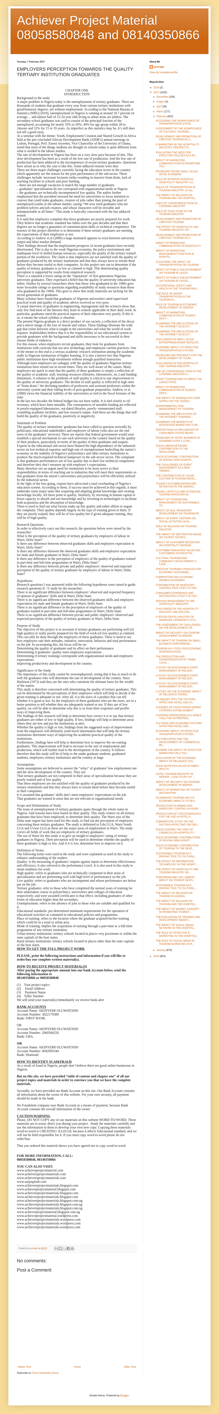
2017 (157, 92)
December (162, 96)
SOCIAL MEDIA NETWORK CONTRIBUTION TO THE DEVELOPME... (172, 448)
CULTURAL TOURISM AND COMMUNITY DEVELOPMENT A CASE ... (176, 561)
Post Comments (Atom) (45, 1373)
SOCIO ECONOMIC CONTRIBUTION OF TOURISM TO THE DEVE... (177, 847)
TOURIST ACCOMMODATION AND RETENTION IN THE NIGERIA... (176, 485)
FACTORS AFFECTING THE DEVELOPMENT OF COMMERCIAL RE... (178, 742)
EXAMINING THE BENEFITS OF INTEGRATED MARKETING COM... (177, 423)
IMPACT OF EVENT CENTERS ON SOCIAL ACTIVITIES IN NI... (176, 520)
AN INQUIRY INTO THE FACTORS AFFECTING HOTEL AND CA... (175, 701)
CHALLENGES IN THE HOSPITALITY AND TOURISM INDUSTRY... (177, 365)
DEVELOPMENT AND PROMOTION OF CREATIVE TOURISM (178, 220)
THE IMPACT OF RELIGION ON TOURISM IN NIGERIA (174, 895)
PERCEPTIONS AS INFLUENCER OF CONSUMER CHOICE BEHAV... (177, 431)
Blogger (124, 1395)
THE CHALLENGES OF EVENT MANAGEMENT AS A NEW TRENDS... (174, 467)
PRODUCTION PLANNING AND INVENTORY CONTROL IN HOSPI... (178, 807)
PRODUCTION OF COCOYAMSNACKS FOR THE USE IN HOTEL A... (178, 815)
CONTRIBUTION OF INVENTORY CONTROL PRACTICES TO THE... (177, 586)
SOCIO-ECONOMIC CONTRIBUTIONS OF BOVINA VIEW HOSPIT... (178, 839)
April (159, 106)
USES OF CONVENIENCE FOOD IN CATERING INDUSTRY (176, 205)
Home (77, 1366)
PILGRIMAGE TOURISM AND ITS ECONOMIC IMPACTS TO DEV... (176, 799)
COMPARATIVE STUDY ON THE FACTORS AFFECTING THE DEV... (177, 823)
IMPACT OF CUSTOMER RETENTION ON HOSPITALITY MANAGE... (178, 544)
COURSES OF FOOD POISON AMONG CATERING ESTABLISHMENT (178, 709)
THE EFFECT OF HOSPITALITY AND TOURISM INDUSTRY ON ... (177, 228)
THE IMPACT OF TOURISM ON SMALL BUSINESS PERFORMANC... (178, 642)
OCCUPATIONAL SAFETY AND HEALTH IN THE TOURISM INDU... (177, 287)
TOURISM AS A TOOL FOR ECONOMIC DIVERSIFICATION (179, 650)
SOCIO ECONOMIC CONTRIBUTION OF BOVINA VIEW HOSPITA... (177, 458)
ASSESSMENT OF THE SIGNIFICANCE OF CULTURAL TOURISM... (179, 130)
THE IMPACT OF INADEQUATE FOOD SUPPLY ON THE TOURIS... (178, 399)
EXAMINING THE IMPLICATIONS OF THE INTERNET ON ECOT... (177, 325)
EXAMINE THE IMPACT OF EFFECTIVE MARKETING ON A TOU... (179, 751)
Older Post (130, 1366)
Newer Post (24, 1366)
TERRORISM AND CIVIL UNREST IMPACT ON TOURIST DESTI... (175, 879)
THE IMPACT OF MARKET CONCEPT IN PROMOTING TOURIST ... (177, 910)
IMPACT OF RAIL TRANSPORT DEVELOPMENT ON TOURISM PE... (178, 512)
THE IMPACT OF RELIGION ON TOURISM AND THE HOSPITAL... (176, 197)
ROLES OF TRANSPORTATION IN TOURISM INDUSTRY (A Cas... (175, 189)
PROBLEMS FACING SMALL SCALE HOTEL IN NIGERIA (177, 173)
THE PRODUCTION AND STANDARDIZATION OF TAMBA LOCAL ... (176, 659)
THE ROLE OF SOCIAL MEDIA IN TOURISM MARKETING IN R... (175, 942)
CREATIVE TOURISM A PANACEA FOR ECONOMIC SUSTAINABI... (178, 571)
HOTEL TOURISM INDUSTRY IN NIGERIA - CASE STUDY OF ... (175, 775)
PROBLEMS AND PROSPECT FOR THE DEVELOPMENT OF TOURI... (179, 357)
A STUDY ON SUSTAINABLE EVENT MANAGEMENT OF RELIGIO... (177, 669)
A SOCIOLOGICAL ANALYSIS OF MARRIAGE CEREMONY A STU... (177, 618)
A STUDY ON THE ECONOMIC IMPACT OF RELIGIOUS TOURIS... (178, 693)
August (160, 101)
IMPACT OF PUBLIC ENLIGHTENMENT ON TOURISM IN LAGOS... (179, 271)
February (161, 116)
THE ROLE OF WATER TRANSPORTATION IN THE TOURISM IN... (173, 296)
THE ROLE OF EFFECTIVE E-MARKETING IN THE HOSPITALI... (177, 934)
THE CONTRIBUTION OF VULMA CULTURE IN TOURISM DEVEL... (176, 477)
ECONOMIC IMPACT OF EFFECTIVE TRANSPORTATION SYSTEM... (177, 349)
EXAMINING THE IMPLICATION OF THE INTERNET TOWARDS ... (176, 415)
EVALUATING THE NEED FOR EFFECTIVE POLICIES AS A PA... (176, 154)
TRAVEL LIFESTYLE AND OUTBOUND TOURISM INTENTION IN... (178, 493)
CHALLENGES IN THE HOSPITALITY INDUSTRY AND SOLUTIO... (177, 610)
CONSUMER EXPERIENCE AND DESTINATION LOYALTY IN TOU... (177, 594)
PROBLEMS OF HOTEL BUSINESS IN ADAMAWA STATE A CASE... (178, 439)
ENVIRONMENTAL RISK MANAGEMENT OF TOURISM (175, 407)
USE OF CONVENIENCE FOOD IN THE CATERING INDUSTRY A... (178, 373)
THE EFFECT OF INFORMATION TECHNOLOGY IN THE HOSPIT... (177, 863)
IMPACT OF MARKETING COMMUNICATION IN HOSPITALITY (178, 244)
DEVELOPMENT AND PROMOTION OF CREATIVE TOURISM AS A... (178, 138)
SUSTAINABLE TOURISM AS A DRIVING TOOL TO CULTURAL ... (177, 855)
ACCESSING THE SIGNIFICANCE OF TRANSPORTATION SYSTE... (177, 122)
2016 (157, 956)
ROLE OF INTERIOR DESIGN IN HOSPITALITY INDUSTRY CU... (175, 181)
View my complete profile (164, 72)
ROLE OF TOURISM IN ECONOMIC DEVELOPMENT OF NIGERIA (176, 306)
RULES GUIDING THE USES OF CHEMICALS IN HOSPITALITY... (176, 831)
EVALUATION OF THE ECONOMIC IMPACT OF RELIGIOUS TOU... (176, 759)
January (161, 950)
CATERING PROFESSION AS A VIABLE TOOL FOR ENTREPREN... (179, 717)
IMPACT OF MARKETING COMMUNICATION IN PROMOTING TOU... (178, 163)
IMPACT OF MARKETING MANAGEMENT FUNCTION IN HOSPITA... (175, 253)
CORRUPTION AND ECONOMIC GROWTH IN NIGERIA (174, 579)
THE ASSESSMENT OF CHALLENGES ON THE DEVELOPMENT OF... (178, 626)
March (160, 111)
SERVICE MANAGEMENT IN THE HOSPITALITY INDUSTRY (175, 602)
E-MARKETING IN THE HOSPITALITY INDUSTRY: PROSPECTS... (177, 146)
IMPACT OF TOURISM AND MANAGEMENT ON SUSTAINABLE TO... (177, 502)
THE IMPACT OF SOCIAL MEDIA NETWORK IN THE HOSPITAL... (176, 926)
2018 (157, 87)
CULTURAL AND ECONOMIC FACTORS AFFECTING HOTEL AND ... (179, 725)
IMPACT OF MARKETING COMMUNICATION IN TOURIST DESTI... (176, 315)
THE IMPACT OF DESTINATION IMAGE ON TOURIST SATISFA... (179, 536)
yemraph (159, 66)
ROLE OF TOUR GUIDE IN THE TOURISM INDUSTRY (174, 213)
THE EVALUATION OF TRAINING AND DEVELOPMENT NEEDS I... (178, 918)
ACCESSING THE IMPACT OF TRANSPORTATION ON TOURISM (177, 263)
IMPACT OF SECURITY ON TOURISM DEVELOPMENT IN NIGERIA (178, 634)
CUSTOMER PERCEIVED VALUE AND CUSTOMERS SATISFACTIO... (178, 552)
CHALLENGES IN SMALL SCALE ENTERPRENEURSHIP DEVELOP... (178, 341)
